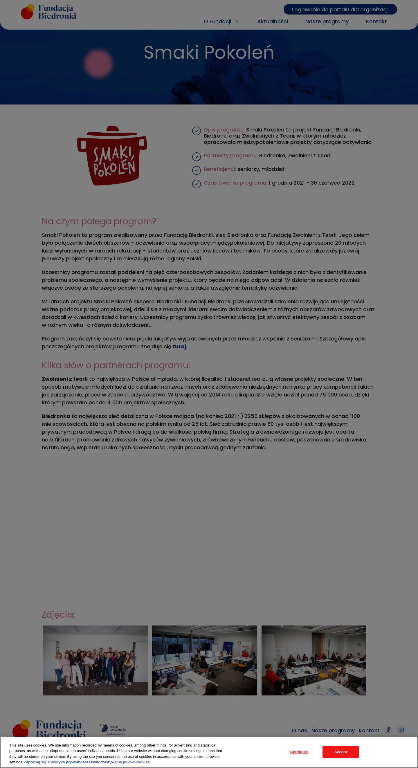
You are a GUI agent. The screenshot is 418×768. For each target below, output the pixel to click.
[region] (209, 752)
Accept (340, 752)
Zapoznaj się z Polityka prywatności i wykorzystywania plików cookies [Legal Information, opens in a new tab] (87, 762)
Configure (299, 752)
